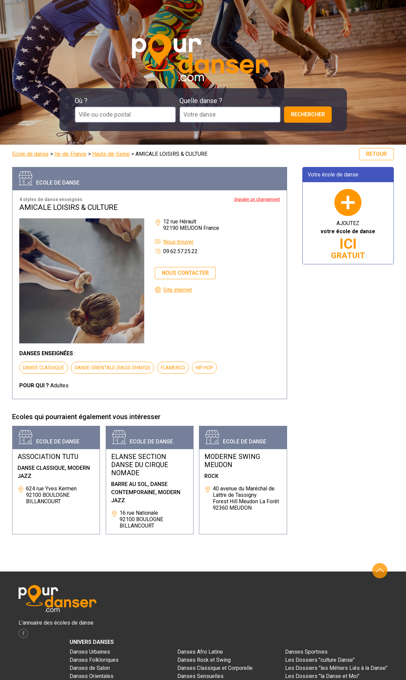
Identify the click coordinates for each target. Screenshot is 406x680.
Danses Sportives (306, 652)
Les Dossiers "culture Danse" (320, 660)
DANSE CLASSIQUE (43, 367)
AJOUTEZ (348, 240)
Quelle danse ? (200, 101)
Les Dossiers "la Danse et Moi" (322, 676)
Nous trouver (178, 242)
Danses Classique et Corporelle (215, 668)
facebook (23, 633)
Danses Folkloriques (94, 660)
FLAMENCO (173, 367)
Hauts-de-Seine (111, 154)
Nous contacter (185, 273)
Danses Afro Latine (200, 652)
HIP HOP (204, 367)
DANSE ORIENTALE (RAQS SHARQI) (112, 367)
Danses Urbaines (90, 652)
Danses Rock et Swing (204, 660)
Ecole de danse (30, 154)
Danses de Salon (90, 668)
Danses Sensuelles (200, 676)
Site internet (177, 290)
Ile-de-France (70, 154)
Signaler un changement (257, 199)
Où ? (81, 101)
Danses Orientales (91, 676)
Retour (376, 154)
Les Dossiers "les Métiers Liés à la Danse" (336, 668)
